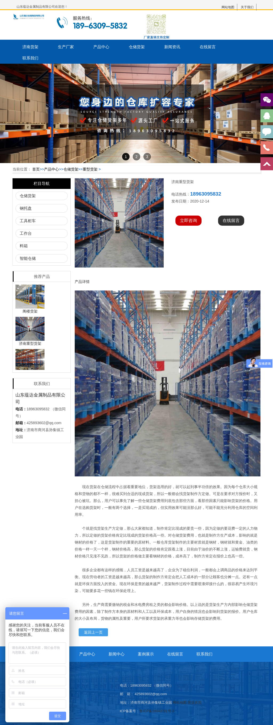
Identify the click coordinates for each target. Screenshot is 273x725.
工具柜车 (28, 220)
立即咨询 (188, 220)
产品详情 (82, 282)
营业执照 (195, 702)
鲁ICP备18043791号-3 (156, 711)
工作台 (26, 233)
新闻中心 (117, 654)
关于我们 (247, 7)
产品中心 (101, 46)
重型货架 (90, 169)
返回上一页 (93, 632)
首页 (36, 169)
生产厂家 (66, 46)
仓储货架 (137, 46)
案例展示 (146, 654)
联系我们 (30, 58)
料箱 (24, 246)
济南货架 (30, 46)
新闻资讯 (172, 46)
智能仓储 (28, 258)
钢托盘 (26, 208)
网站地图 (228, 7)
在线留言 (208, 46)
